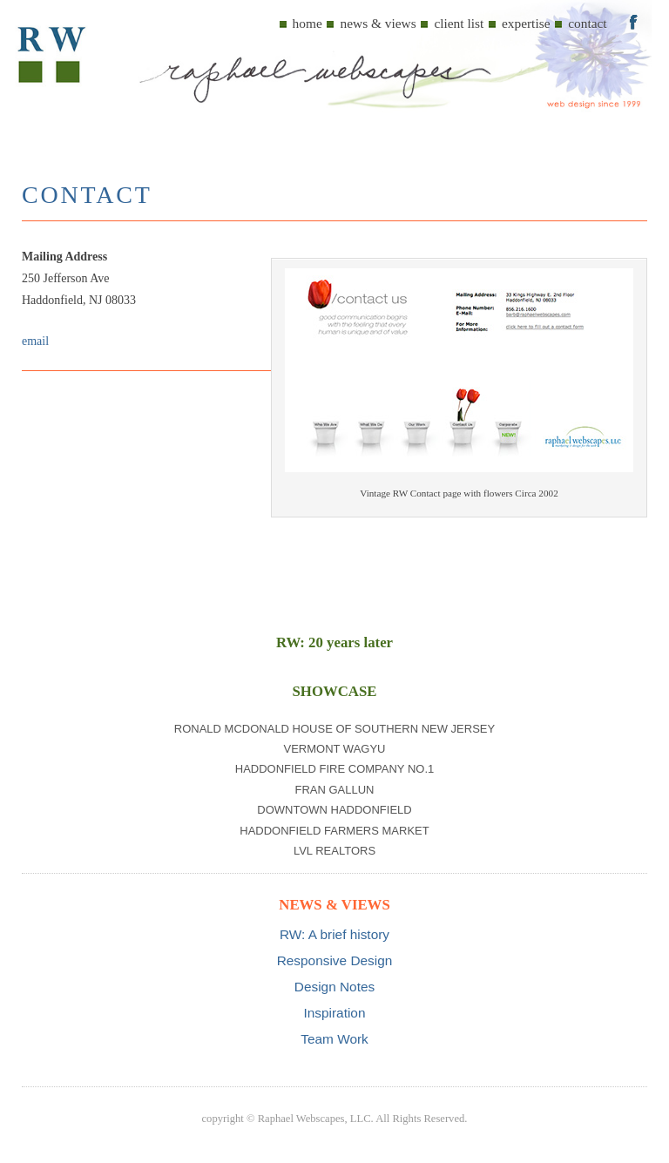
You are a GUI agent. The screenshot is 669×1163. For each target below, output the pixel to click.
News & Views (378, 23)
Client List (458, 23)
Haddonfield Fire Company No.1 (335, 768)
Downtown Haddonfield (334, 809)
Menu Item (633, 20)
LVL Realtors (334, 850)
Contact (587, 23)
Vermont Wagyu (334, 748)
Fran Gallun (334, 789)
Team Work (334, 1038)
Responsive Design (335, 960)
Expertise (526, 23)
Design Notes (334, 986)
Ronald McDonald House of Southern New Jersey (334, 728)
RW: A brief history (334, 934)
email (35, 341)
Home (307, 23)
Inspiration (334, 1012)
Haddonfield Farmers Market (334, 830)
